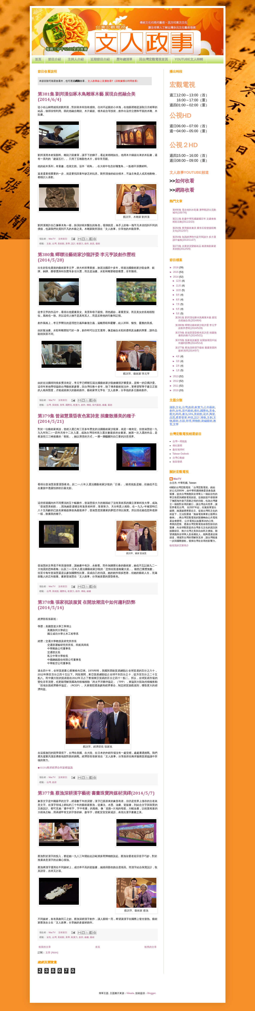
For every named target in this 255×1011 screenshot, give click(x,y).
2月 (178, 365)
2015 (176, 272)
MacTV (177, 478)
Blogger (151, 993)
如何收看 (184, 180)
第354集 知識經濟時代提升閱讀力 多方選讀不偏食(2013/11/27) (194, 238)
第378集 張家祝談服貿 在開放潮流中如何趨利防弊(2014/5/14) (196, 341)
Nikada (130, 993)
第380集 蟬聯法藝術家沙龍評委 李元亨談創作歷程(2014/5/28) (196, 326)
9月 (178, 294)
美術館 (61, 243)
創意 (92, 243)
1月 (178, 370)
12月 (179, 280)
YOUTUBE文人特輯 (189, 59)
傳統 (89, 405)
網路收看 (184, 190)
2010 (176, 390)
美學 (67, 243)
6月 (178, 309)
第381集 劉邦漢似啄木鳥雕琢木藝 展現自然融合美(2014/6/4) (196, 319)
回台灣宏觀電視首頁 (153, 59)
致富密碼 (177, 461)
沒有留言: (63, 239)
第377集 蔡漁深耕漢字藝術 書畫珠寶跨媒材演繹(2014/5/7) (96, 793)
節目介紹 (54, 59)
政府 (54, 782)
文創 (49, 243)
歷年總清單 (124, 59)
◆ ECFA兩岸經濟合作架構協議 (55, 767)
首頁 (38, 59)
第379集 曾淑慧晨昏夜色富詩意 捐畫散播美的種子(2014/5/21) (196, 334)
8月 (178, 299)
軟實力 (80, 243)
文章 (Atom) (52, 952)
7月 (178, 304)
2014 (176, 276)
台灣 (54, 243)
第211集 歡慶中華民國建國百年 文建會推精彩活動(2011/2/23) (194, 220)
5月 (178, 313)
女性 (49, 937)
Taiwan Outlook (181, 453)
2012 (176, 381)
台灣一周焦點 (180, 441)
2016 (176, 267)
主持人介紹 (76, 59)
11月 (179, 285)
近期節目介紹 (100, 59)
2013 (176, 376)
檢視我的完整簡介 (179, 545)
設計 (73, 243)
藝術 (98, 243)
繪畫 (104, 405)
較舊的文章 (151, 947)
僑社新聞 (177, 445)
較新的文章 (45, 947)
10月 (179, 290)
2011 (176, 385)
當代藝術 (96, 405)
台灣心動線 (179, 457)
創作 (86, 243)
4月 (178, 356)
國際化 (68, 405)
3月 (178, 361)
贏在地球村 (179, 449)
